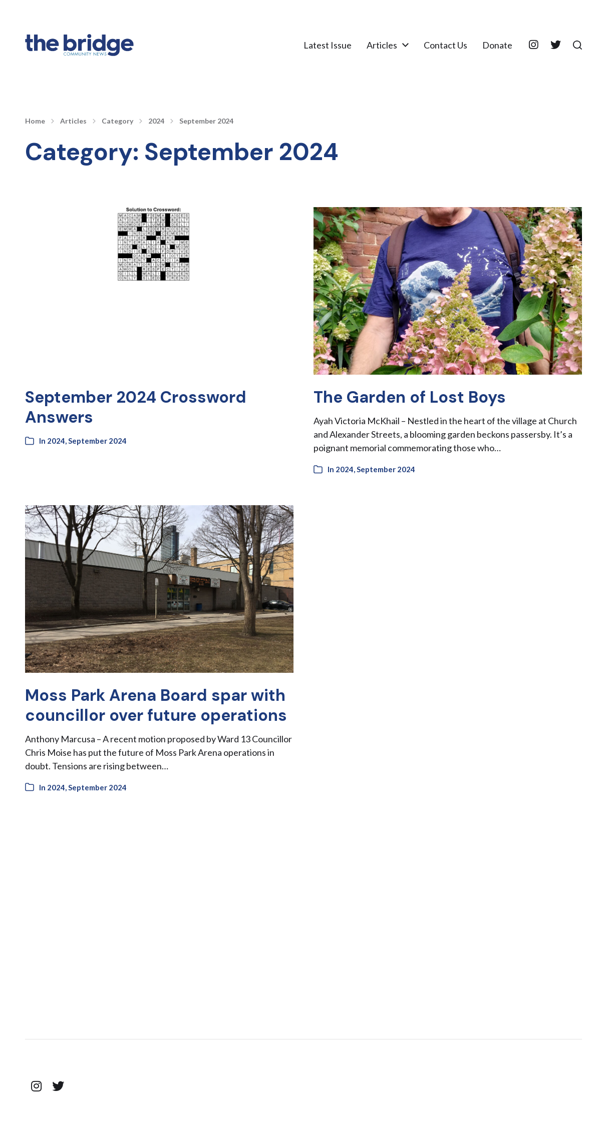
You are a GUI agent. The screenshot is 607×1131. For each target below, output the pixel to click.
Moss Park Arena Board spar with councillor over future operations (156, 705)
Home (35, 121)
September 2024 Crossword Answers (135, 407)
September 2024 (206, 121)
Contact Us (445, 45)
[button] (577, 45)
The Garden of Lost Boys (410, 397)
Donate (497, 45)
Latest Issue (328, 45)
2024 (156, 121)
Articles (382, 45)
